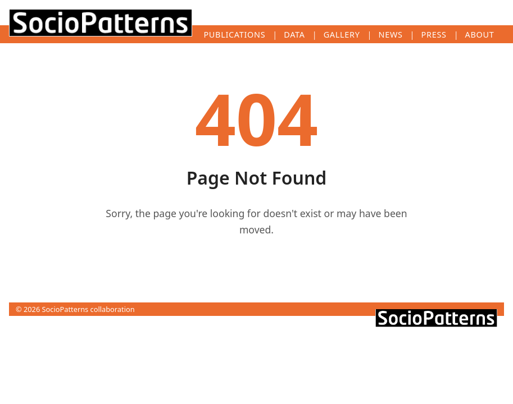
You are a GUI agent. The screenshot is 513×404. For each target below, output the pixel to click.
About (479, 34)
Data (294, 34)
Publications (234, 34)
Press (434, 34)
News (391, 34)
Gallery (342, 34)
